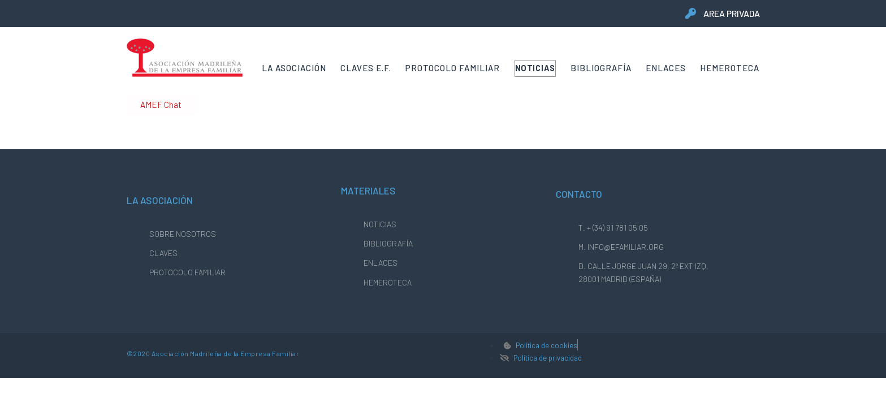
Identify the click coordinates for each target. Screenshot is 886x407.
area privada (731, 13)
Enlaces (666, 68)
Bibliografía (601, 68)
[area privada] (690, 13)
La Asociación (294, 68)
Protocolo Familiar (452, 68)
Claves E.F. (365, 68)
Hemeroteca (729, 68)
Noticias (535, 67)
